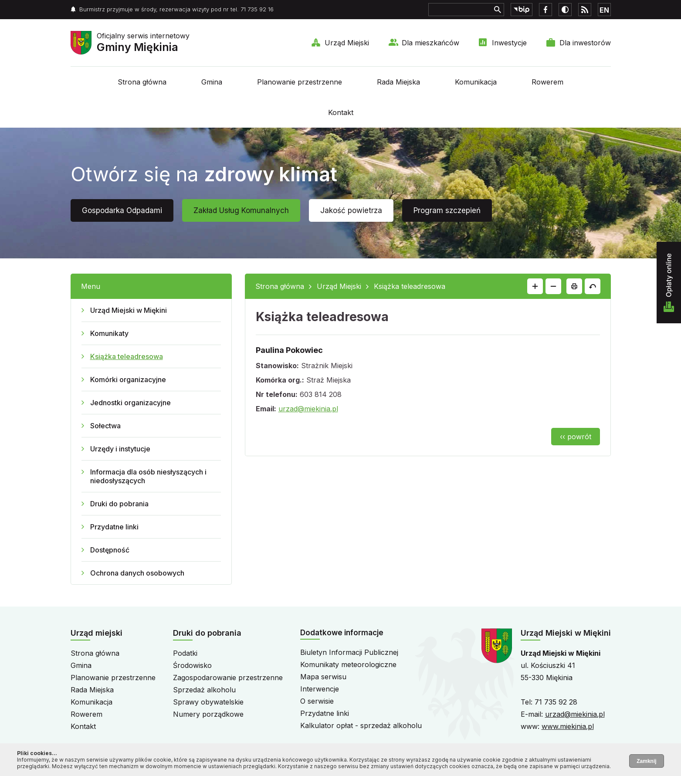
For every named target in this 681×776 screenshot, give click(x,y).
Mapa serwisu (323, 676)
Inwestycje (509, 42)
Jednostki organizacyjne (130, 402)
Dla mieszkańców (430, 42)
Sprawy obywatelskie (208, 702)
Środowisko (192, 665)
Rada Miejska (398, 82)
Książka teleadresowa (126, 356)
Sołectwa (105, 425)
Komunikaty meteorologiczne (348, 664)
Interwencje (319, 689)
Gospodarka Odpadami (122, 210)
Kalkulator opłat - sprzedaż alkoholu (361, 725)
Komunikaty (109, 333)
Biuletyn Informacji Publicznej (349, 652)
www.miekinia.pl (568, 726)
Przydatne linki (114, 526)
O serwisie (317, 701)
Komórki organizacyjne (128, 379)
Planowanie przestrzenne (299, 82)
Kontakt (340, 112)
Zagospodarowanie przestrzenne (228, 677)
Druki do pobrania (119, 503)
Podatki (185, 653)
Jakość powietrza (351, 210)
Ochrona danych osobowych (137, 573)
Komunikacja (476, 82)
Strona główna (142, 82)
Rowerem (547, 82)
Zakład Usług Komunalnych (241, 210)
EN (604, 10)
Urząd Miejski (347, 42)
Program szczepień (447, 210)
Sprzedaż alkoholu (204, 689)
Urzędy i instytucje (120, 448)
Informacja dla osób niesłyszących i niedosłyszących (148, 476)
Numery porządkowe (208, 714)
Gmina (211, 82)
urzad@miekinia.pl (308, 408)
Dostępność (109, 550)
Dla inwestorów (585, 42)
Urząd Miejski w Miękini (128, 310)
